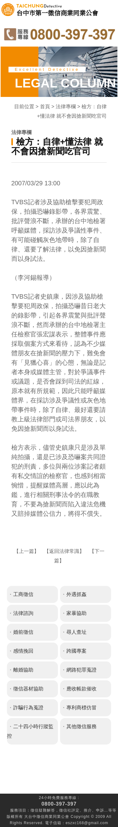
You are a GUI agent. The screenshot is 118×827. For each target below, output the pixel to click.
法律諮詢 (23, 613)
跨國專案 (76, 651)
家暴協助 (76, 613)
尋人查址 (76, 632)
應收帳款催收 (81, 688)
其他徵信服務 (81, 726)
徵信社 (65, 810)
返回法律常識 (64, 551)
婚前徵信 (23, 632)
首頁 (45, 106)
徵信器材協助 (28, 688)
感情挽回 (23, 651)
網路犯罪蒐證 (81, 669)
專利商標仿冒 (81, 707)
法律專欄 (66, 106)
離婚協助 (23, 669)
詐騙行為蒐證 (28, 707)
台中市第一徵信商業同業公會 (57, 9)
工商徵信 (23, 594)
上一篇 (26, 551)
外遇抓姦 (76, 594)
